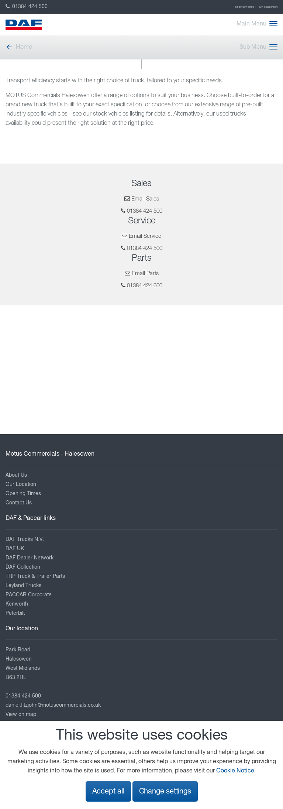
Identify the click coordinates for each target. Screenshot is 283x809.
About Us (16, 475)
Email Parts (145, 273)
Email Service (145, 236)
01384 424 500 (27, 6)
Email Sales (145, 199)
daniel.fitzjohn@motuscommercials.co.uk (53, 705)
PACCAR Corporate (29, 594)
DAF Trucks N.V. (25, 539)
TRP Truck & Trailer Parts (35, 576)
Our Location (21, 484)
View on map (21, 714)
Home (19, 47)
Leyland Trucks (23, 585)
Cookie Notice (235, 771)
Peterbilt (15, 613)
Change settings (165, 791)
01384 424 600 (144, 285)
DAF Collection (268, 7)
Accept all (108, 791)
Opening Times (23, 493)
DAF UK (15, 548)
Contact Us (19, 502)
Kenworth (17, 604)
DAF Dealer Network (30, 558)
